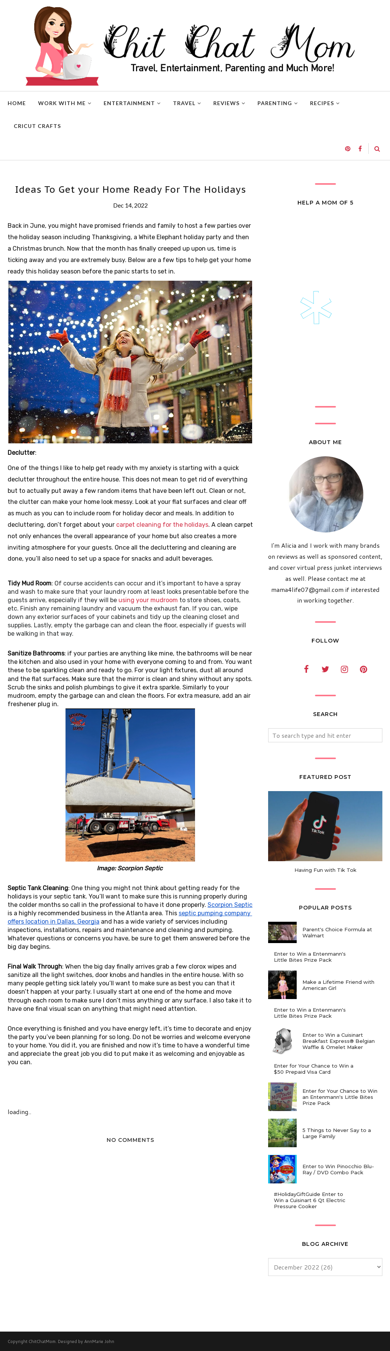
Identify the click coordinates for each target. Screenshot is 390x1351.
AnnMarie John (99, 1341)
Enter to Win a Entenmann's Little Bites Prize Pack (310, 957)
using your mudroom (148, 600)
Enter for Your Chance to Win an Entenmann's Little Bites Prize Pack (339, 1097)
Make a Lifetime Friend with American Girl (338, 985)
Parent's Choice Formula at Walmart (337, 932)
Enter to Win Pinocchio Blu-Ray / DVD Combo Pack (338, 1169)
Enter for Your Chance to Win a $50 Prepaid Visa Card (313, 1069)
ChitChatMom (42, 1341)
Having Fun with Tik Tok (325, 870)
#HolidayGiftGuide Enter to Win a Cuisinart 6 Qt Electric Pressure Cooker (309, 1200)
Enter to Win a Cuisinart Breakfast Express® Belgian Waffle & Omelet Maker (338, 1041)
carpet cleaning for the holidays (162, 524)
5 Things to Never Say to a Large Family (336, 1133)
